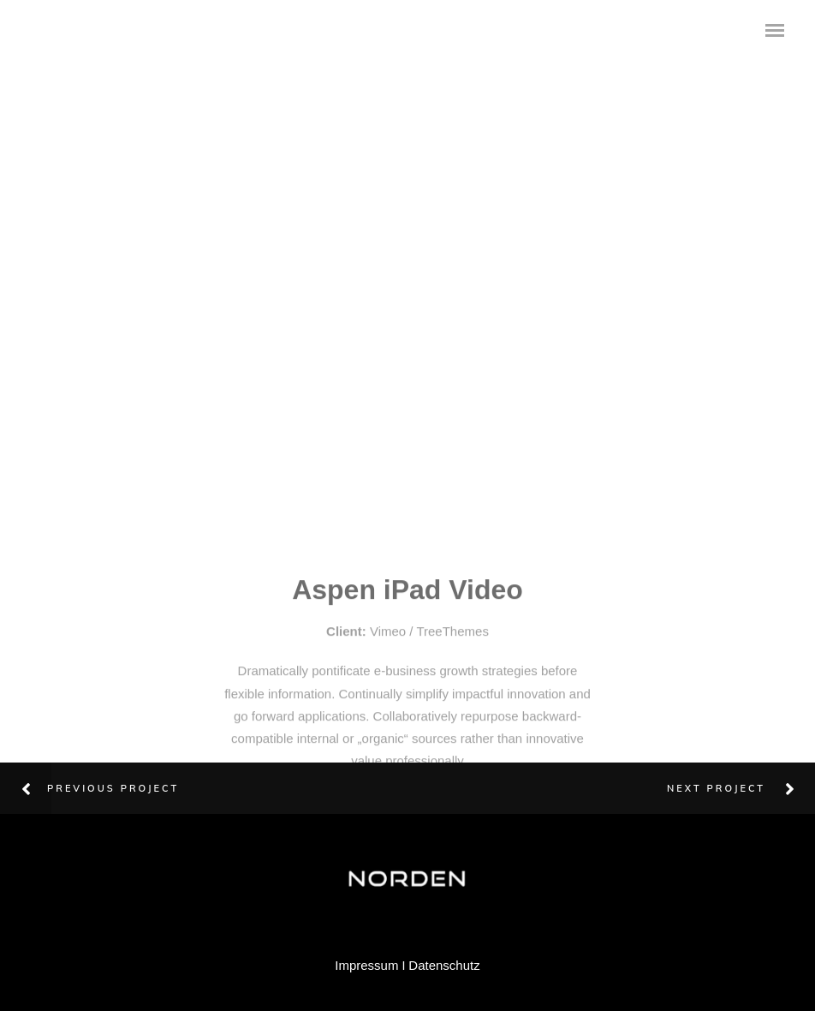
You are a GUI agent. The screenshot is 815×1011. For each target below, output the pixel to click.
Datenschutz (443, 965)
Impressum (366, 965)
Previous (21, 207)
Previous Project (113, 788)
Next (802, 196)
